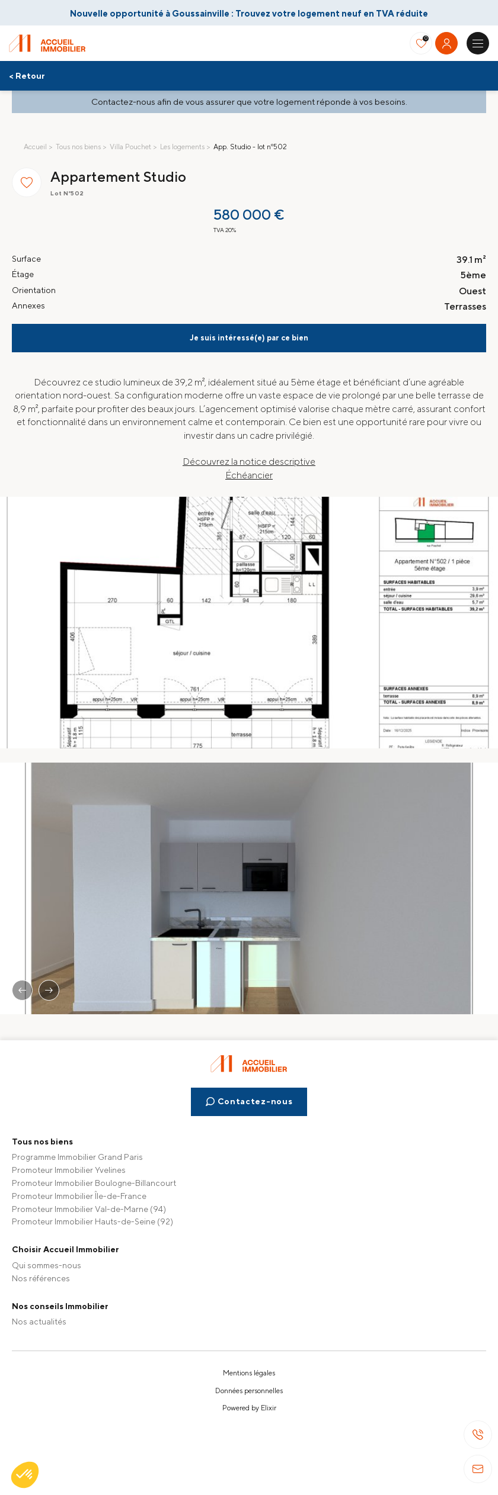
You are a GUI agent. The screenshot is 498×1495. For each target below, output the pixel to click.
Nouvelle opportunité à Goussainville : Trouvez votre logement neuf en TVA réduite (249, 13)
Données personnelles (249, 1391)
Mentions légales (249, 1373)
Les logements (182, 147)
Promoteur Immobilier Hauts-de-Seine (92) (92, 1221)
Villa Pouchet (130, 147)
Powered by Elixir (249, 1408)
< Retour (27, 76)
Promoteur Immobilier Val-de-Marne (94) (89, 1209)
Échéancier (249, 475)
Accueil (35, 147)
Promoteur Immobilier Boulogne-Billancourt (94, 1183)
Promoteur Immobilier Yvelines (69, 1170)
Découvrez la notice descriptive (249, 461)
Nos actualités (39, 1321)
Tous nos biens (78, 147)
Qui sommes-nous (46, 1265)
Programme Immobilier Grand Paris (77, 1157)
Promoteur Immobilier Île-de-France (79, 1196)
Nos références (41, 1278)
